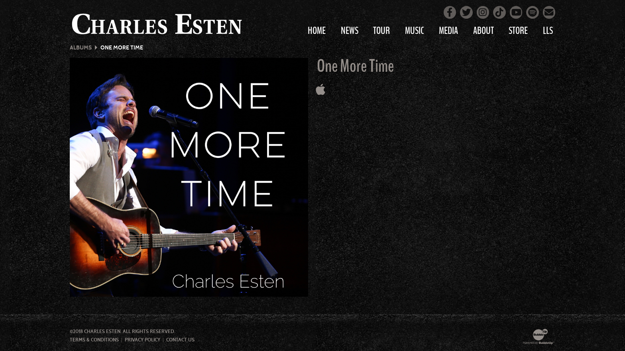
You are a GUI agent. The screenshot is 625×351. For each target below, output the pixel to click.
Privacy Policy (142, 339)
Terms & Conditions (94, 339)
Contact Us (180, 339)
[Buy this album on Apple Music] (320, 90)
